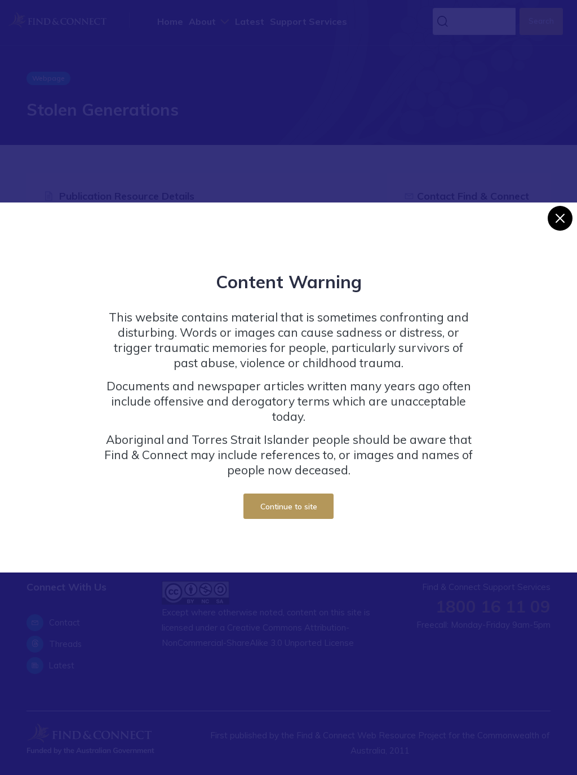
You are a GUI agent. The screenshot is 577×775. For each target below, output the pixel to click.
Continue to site (288, 506)
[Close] (560, 218)
